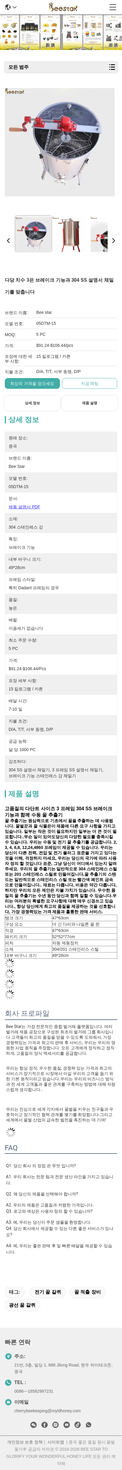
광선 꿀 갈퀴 (22, 1305)
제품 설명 (89, 403)
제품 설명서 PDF (24, 506)
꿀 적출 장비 (87, 1292)
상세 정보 (32, 403)
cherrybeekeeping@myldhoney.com (47, 1410)
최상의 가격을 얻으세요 (32, 383)
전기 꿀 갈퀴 (48, 1292)
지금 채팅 (90, 383)
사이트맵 (55, 1442)
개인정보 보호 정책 (25, 1442)
